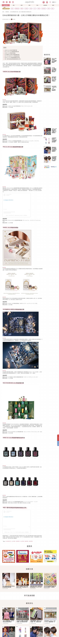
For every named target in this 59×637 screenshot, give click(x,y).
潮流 (14, 5)
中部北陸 (43, 8)
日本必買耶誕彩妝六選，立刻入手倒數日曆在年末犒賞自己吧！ (21, 11)
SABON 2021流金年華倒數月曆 (11, 50)
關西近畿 (17, 8)
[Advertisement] (51, 37)
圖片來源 (21, 87)
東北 (52, 8)
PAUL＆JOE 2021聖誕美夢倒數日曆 (12, 51)
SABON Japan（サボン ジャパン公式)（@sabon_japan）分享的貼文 (16, 532)
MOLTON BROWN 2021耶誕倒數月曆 (12, 56)
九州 (35, 8)
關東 (22, 8)
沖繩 (31, 8)
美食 (29, 5)
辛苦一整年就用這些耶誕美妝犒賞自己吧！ (13, 59)
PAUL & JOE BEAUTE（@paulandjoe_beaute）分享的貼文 (16, 215)
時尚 (37, 5)
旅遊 (21, 5)
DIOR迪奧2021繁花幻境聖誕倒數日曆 (12, 54)
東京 (12, 8)
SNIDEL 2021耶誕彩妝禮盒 (10, 53)
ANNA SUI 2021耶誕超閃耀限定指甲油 (12, 57)
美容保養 (5, 5)
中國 (48, 8)
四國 (39, 8)
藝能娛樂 (45, 5)
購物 (53, 5)
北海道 (26, 8)
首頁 (3, 11)
